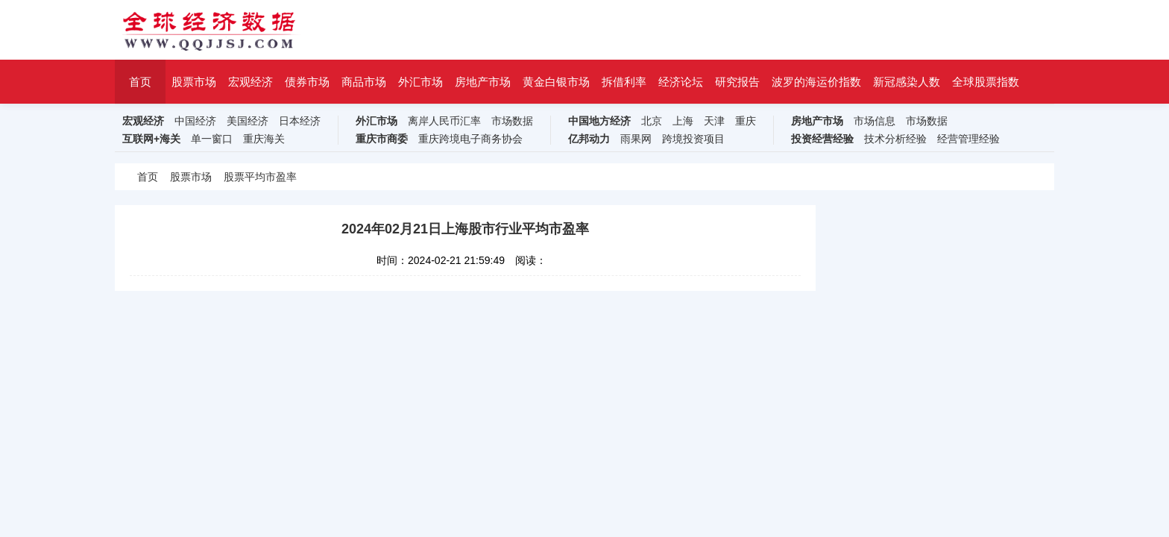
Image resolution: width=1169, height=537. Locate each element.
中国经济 (195, 121)
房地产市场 (483, 81)
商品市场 (363, 81)
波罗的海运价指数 (816, 81)
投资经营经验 (822, 139)
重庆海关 (264, 139)
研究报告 (737, 81)
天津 (714, 121)
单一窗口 (212, 139)
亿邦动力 (589, 139)
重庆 (745, 121)
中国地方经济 (599, 121)
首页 (140, 81)
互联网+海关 (151, 139)
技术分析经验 (895, 139)
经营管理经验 (968, 139)
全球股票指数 (985, 81)
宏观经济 (250, 81)
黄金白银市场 (556, 81)
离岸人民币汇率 (444, 121)
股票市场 (193, 81)
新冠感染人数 (906, 81)
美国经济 (247, 121)
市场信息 (874, 121)
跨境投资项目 (693, 139)
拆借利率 (624, 81)
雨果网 (636, 139)
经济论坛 (680, 81)
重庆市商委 (382, 139)
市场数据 (512, 121)
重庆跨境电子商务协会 (470, 139)
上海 (682, 121)
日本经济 (300, 121)
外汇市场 (420, 81)
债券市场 (307, 81)
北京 (651, 121)
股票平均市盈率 (260, 177)
